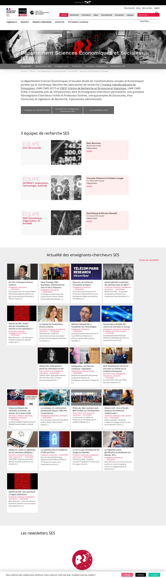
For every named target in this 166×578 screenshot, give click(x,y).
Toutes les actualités (149, 262)
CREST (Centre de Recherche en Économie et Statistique (93, 90)
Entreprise (121, 15)
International (109, 15)
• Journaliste (102, 537)
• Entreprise (102, 534)
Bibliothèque (42, 548)
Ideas (98, 15)
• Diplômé (101, 541)
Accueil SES (26, 68)
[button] (127, 575)
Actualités (41, 527)
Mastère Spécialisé (42, 22)
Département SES (43, 68)
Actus (138, 8)
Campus (132, 15)
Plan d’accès (129, 8)
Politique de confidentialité (48, 541)
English (157, 8)
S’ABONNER (139, 526)
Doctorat (60, 22)
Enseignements (61, 68)
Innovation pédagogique (96, 68)
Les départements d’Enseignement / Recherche (43, 506)
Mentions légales (44, 544)
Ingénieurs (11, 22)
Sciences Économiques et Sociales (79, 506)
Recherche (76, 15)
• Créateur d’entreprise (106, 544)
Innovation (88, 15)
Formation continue (79, 22)
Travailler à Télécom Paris (47, 537)
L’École (66, 15)
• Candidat (101, 524)
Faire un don (147, 8)
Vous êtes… (145, 21)
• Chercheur (102, 531)
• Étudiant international (107, 527)
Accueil (9, 506)
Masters (25, 22)
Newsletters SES (118, 68)
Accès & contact (43, 531)
